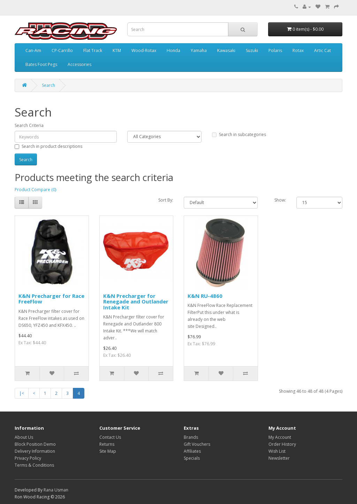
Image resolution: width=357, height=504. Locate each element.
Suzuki (252, 50)
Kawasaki (226, 50)
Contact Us (110, 437)
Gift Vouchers (197, 444)
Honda (173, 50)
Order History (282, 444)
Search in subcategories (239, 134)
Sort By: (165, 200)
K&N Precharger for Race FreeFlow (51, 298)
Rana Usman (56, 490)
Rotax (298, 50)
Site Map (107, 451)
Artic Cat (322, 50)
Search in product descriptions (48, 146)
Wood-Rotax (143, 50)
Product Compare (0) (35, 190)
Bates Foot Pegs (41, 64)
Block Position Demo (35, 444)
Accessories (79, 64)
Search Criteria (29, 125)
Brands (191, 437)
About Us (24, 437)
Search (48, 85)
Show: (280, 200)
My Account (279, 437)
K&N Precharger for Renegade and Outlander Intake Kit (135, 301)
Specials (192, 458)
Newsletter (279, 458)
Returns (106, 444)
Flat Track (92, 50)
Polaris (275, 50)
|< (21, 393)
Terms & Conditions (34, 465)
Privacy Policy (28, 458)
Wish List (277, 451)
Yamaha (199, 50)
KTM (117, 50)
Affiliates (192, 451)
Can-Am (33, 50)
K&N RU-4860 (205, 295)
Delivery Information (35, 451)
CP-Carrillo (62, 50)
